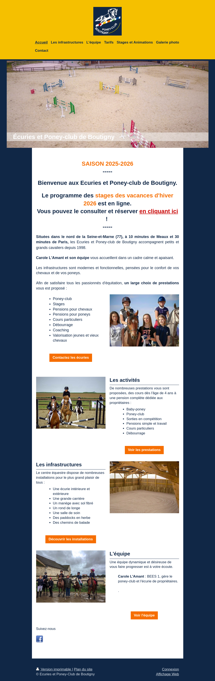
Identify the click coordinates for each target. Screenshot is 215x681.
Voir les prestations (144, 450)
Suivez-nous (46, 629)
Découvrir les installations (71, 539)
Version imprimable (54, 669)
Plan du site (83, 669)
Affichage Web (167, 674)
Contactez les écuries (71, 358)
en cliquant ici (158, 211)
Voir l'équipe (144, 615)
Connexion (170, 669)
